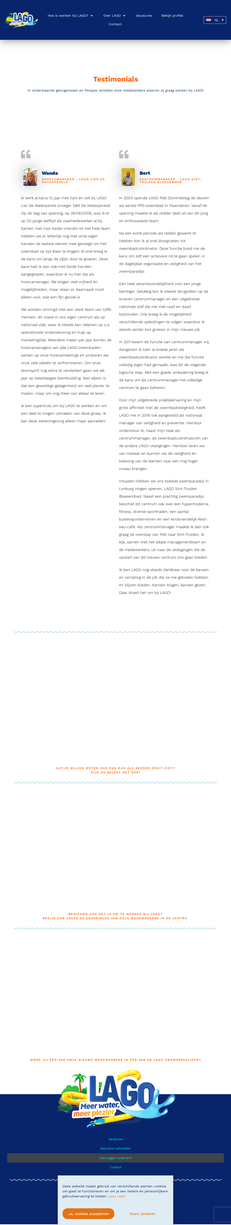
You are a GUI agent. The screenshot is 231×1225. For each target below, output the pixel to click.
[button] (71, 15)
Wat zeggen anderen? (115, 1158)
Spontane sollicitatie (115, 1148)
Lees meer (117, 1196)
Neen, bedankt (142, 1214)
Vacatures (115, 1139)
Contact (115, 1167)
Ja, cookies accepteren (88, 1214)
